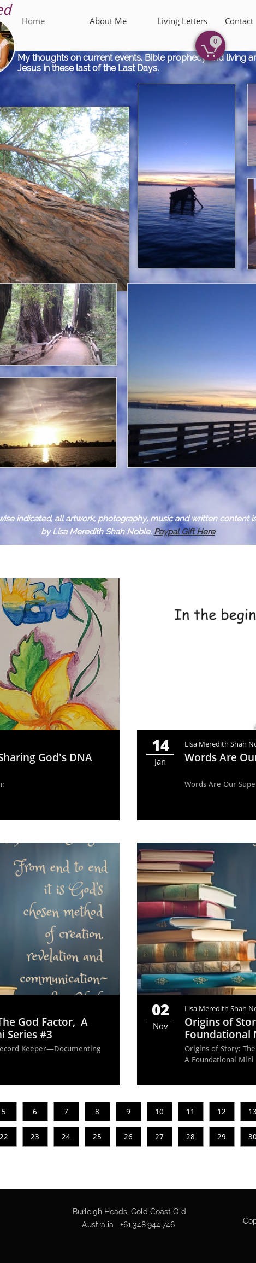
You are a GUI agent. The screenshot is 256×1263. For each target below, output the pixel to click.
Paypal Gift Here (184, 532)
